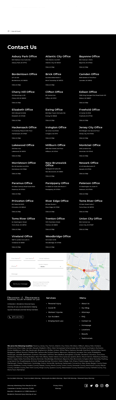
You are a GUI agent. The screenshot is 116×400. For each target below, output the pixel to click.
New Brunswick (76, 359)
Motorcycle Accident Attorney (52, 378)
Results (85, 334)
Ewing (25, 357)
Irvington (85, 359)
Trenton (51, 346)
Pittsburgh (11, 354)
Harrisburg (71, 352)
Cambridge (36, 363)
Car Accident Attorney (15, 378)
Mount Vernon (87, 357)
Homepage (86, 325)
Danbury (73, 350)
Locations (86, 330)
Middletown (17, 350)
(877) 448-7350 (59, 6)
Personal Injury (54, 304)
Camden (29, 348)
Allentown (63, 352)
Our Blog (85, 308)
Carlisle (97, 361)
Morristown (58, 359)
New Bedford (59, 354)
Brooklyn (31, 357)
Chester (20, 363)
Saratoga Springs (44, 361)
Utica (61, 357)
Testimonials (87, 338)
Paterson (19, 357)
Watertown (27, 363)
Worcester (43, 354)
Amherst (34, 361)
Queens (73, 357)
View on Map (49, 67)
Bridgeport (11, 352)
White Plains (64, 350)
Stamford (86, 350)
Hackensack (67, 363)
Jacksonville (42, 352)
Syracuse (66, 357)
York (70, 361)
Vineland (97, 346)
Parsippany (11, 357)
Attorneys (86, 312)
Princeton (54, 361)
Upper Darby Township (21, 359)
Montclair (40, 359)
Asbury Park (89, 346)
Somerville (50, 363)
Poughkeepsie (25, 361)
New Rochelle (81, 348)
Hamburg (58, 363)
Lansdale (19, 354)
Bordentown (12, 348)
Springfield (69, 354)
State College (63, 361)
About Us (85, 304)
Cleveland (84, 354)
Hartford (94, 350)
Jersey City (44, 346)
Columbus (92, 354)
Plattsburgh (11, 363)
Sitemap (58, 388)
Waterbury (97, 357)
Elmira (9, 350)
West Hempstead (58, 348)
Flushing (104, 359)
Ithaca (75, 361)
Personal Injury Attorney (86, 378)
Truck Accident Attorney (32, 378)
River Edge (21, 348)
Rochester (99, 348)
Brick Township (95, 359)
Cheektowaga (83, 361)
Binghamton (42, 350)
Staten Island (53, 357)
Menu (88, 6)
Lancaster (79, 352)
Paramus (36, 346)
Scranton (35, 354)
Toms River (101, 354)
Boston (10, 359)
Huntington (90, 348)
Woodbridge (48, 359)
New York (39, 357)
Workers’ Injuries (55, 312)
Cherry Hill (68, 346)
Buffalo (50, 350)
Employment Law (55, 321)
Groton (43, 363)
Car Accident (53, 317)
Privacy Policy (58, 385)
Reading (104, 357)
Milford (18, 352)
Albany (45, 357)
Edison (75, 346)
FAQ (83, 317)
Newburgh (33, 350)
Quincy (91, 361)
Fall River (50, 354)
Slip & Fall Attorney (70, 378)
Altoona (33, 359)
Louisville (76, 354)
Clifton (49, 348)
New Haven (101, 350)
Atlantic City (59, 346)
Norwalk (79, 350)
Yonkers (56, 350)
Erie (85, 352)
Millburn (81, 346)
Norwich (25, 352)
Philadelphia (96, 352)
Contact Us (86, 321)
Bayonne (66, 359)
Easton (56, 352)
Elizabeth (42, 348)
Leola (89, 352)
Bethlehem (27, 354)
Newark (36, 348)
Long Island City (13, 361)
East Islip (25, 350)
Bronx (79, 357)
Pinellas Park (33, 352)
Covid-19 (51, 308)
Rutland (50, 352)
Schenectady (70, 348)
